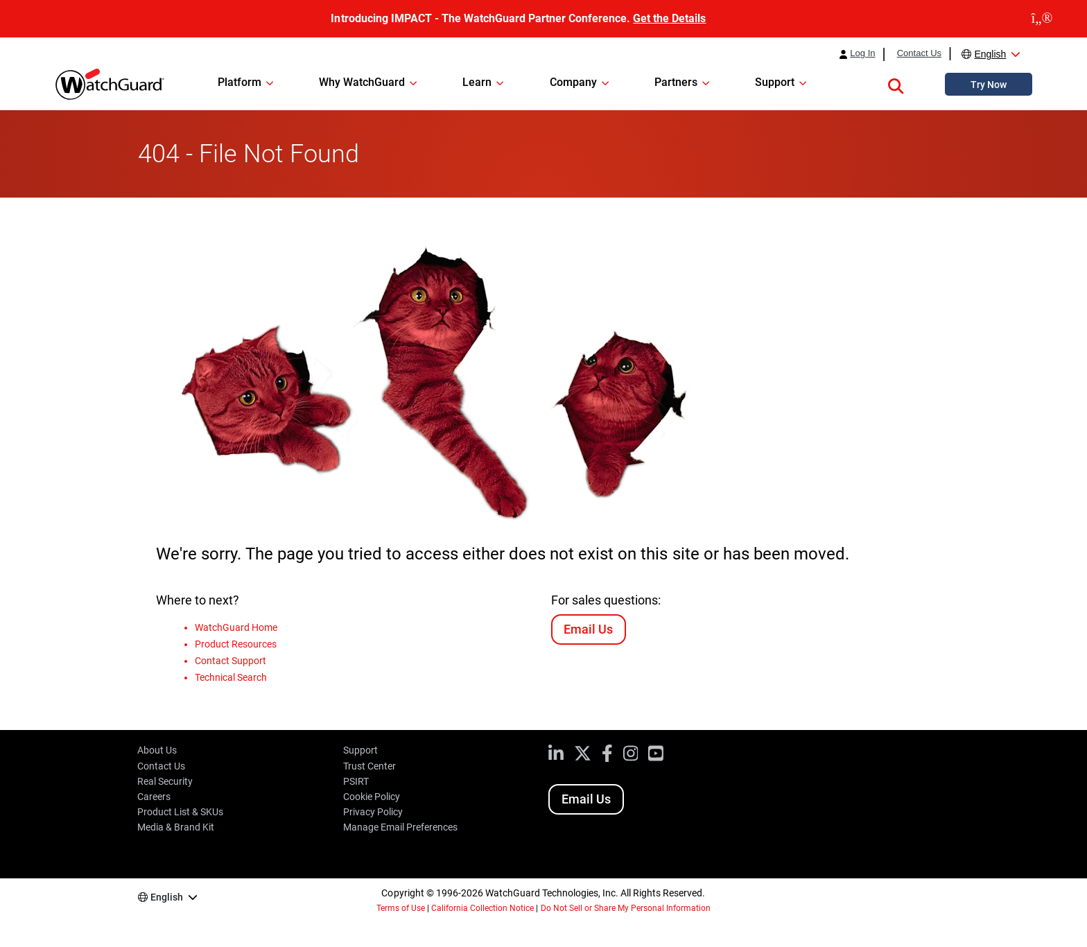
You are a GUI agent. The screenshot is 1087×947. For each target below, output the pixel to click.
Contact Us (919, 53)
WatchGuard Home (236, 627)
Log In (862, 53)
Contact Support (230, 660)
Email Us (588, 629)
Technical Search (231, 677)
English (990, 54)
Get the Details (669, 18)
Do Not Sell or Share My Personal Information (626, 908)
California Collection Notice (482, 908)
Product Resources (236, 644)
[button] (895, 84)
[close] (1042, 18)
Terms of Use (400, 908)
